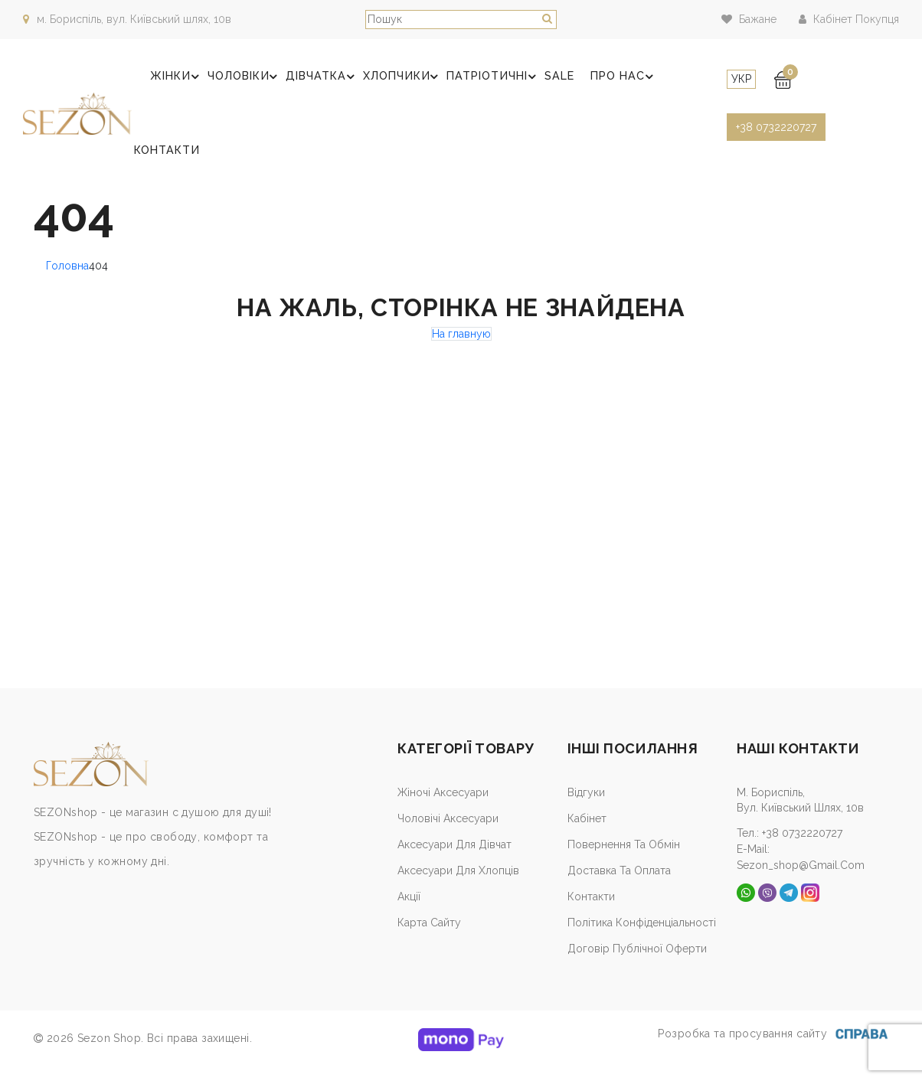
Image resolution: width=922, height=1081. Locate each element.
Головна (67, 281)
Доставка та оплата (619, 886)
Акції (408, 912)
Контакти (167, 161)
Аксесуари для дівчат (454, 860)
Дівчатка (316, 80)
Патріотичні (480, 80)
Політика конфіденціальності (641, 938)
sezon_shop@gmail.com (801, 879)
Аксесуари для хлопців (458, 886)
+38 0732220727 (770, 127)
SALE (541, 79)
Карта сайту (429, 938)
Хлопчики (393, 80)
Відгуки (586, 808)
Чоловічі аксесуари (448, 834)
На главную (461, 349)
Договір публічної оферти (637, 964)
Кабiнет (586, 834)
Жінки (176, 80)
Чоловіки (241, 80)
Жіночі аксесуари (443, 808)
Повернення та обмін (623, 860)
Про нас (603, 80)
